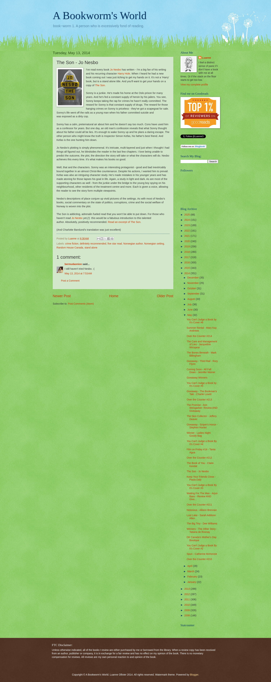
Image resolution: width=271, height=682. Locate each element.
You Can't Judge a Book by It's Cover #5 (201, 385)
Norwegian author (133, 243)
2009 (187, 610)
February (192, 576)
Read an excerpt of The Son (124, 222)
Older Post (165, 296)
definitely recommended (93, 243)
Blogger (194, 674)
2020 (187, 241)
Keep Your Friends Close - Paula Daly (201, 478)
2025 (187, 214)
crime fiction (71, 243)
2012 (187, 594)
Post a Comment (70, 280)
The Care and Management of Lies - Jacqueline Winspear (202, 344)
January (192, 582)
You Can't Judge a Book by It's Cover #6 (201, 321)
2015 (187, 268)
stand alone (91, 247)
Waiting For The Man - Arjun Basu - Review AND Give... (202, 496)
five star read (115, 243)
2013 (187, 589)
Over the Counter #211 (199, 504)
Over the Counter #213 (199, 399)
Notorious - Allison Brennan (202, 510)
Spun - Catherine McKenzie (202, 554)
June (190, 309)
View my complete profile (194, 84)
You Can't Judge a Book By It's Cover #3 (202, 487)
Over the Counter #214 (199, 336)
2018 (187, 252)
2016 (187, 262)
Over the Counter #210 (199, 559)
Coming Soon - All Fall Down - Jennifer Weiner (201, 371)
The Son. (100, 85)
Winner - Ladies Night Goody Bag (199, 434)
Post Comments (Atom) (81, 303)
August (191, 299)
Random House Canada (70, 247)
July (189, 304)
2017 (187, 257)
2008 (187, 615)
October (192, 288)
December (193, 277)
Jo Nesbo (115, 69)
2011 (187, 599)
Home (114, 296)
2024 (187, 220)
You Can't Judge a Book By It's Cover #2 (202, 547)
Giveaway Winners (197, 377)
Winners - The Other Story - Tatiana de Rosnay (202, 530)
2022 (187, 230)
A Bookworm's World (100, 15)
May (190, 315)
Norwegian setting (154, 243)
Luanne (206, 57)
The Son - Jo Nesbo (198, 471)
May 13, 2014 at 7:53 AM (78, 273)
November (193, 283)
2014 (187, 273)
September (193, 293)
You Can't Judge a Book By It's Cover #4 (202, 443)
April (190, 566)
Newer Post (62, 296)
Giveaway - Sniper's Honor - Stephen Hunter (202, 426)
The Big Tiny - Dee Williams (202, 523)
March (191, 571)
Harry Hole (124, 73)
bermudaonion (73, 264)
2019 (187, 246)
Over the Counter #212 (199, 457)
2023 (187, 225)
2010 (187, 605)
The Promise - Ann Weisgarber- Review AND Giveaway (202, 408)
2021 (187, 236)
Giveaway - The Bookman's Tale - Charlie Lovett (202, 393)
